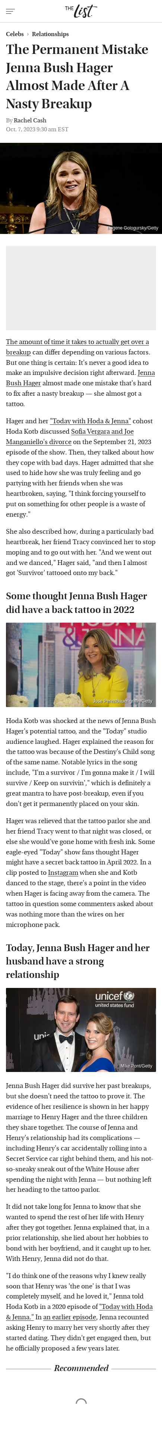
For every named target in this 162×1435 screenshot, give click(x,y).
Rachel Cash (30, 120)
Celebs (15, 34)
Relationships (50, 34)
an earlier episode (69, 1317)
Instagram (63, 873)
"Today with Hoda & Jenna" (90, 421)
